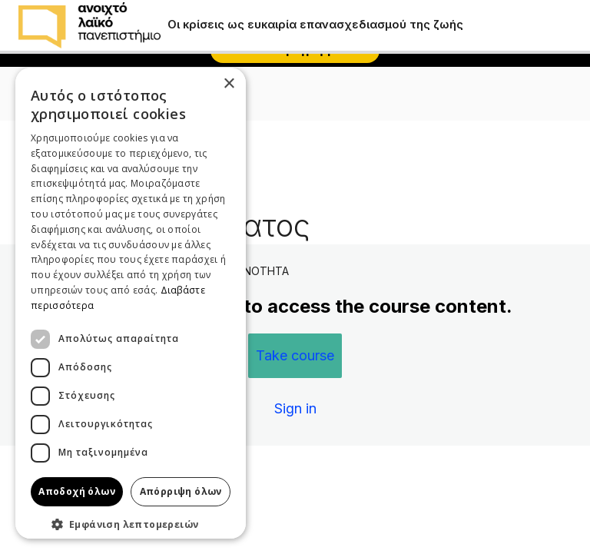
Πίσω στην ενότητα (82, 169)
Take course (295, 355)
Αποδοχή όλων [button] (76, 491)
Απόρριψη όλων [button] (181, 491)
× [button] (228, 84)
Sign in (295, 408)
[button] (130, 524)
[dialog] (130, 303)
